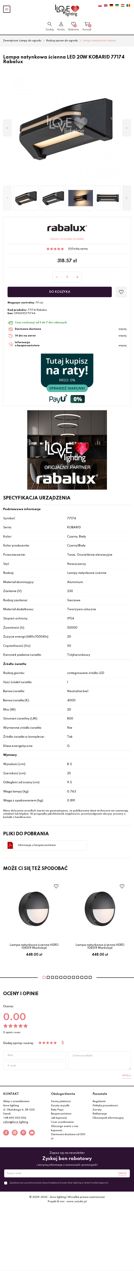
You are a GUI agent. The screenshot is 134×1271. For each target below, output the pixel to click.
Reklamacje (99, 1114)
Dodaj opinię (80, 249)
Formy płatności (61, 1101)
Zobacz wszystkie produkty (67, 239)
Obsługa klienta (63, 1094)
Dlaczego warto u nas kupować (64, 1128)
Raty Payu (57, 1110)
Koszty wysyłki (60, 1105)
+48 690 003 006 (14, 1118)
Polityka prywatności (105, 1105)
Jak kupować (59, 1118)
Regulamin (99, 1101)
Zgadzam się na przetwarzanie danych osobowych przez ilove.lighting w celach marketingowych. (59, 1183)
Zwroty (96, 1110)
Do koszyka (59, 291)
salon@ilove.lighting (15, 1122)
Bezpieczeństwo (61, 1114)
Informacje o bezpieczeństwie (37, 845)
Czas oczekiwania (62, 1122)
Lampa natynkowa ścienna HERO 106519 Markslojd (34, 946)
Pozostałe (99, 1094)
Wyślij (126, 1075)
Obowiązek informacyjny (108, 1118)
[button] (7, 198)
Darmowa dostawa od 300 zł (68, 1136)
